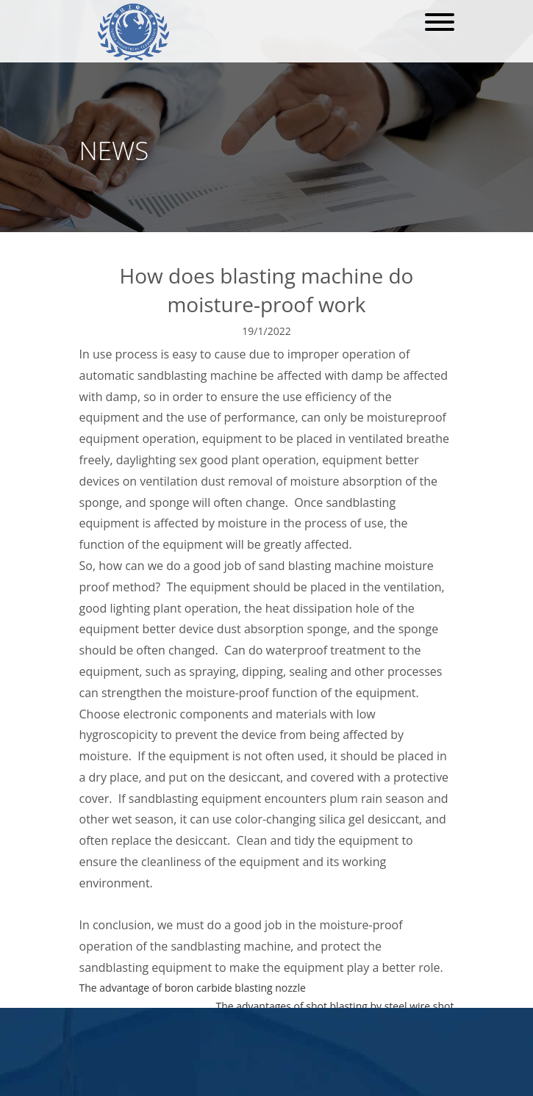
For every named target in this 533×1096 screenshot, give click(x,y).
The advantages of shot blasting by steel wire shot (334, 1006)
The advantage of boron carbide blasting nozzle (192, 988)
